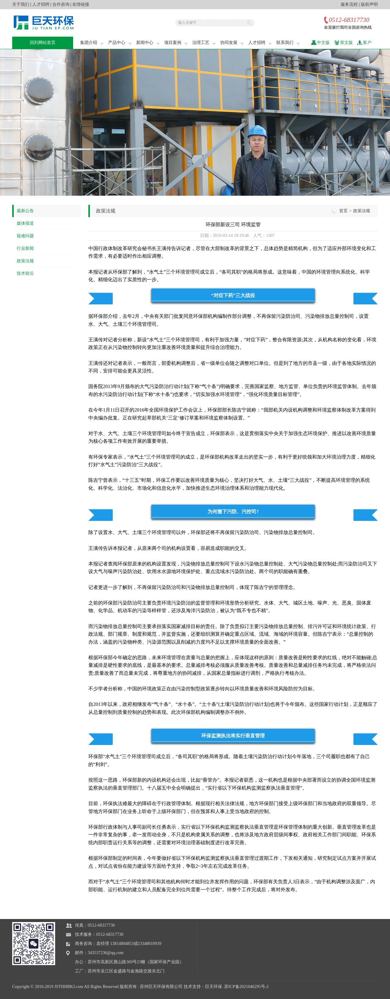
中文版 (323, 42)
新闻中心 (148, 43)
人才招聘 (40, 4)
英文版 (346, 42)
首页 (343, 211)
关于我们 (20, 4)
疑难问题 (25, 236)
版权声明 (369, 4)
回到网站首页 (42, 42)
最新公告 (25, 211)
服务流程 (349, 4)
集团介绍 (92, 43)
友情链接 (80, 4)
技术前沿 (25, 273)
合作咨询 (60, 4)
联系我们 (288, 43)
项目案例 (176, 43)
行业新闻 (25, 248)
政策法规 (25, 261)
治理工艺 (204, 43)
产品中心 (120, 43)
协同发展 (232, 43)
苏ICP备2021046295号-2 (246, 986)
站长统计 (369, 996)
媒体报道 (25, 223)
